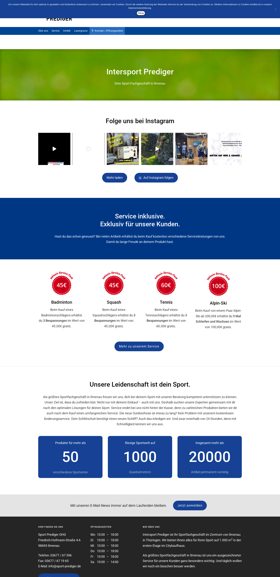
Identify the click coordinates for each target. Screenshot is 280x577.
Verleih (67, 30)
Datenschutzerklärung (139, 8)
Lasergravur (81, 30)
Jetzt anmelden (190, 505)
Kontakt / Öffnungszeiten (107, 30)
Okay (141, 13)
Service (55, 30)
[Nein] (275, 9)
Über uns (43, 30)
